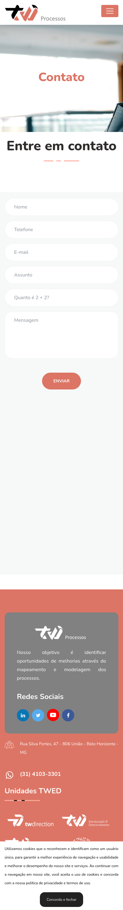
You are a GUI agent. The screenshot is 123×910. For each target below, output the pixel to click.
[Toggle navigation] (109, 11)
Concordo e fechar (61, 899)
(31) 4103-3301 (40, 774)
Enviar (61, 381)
